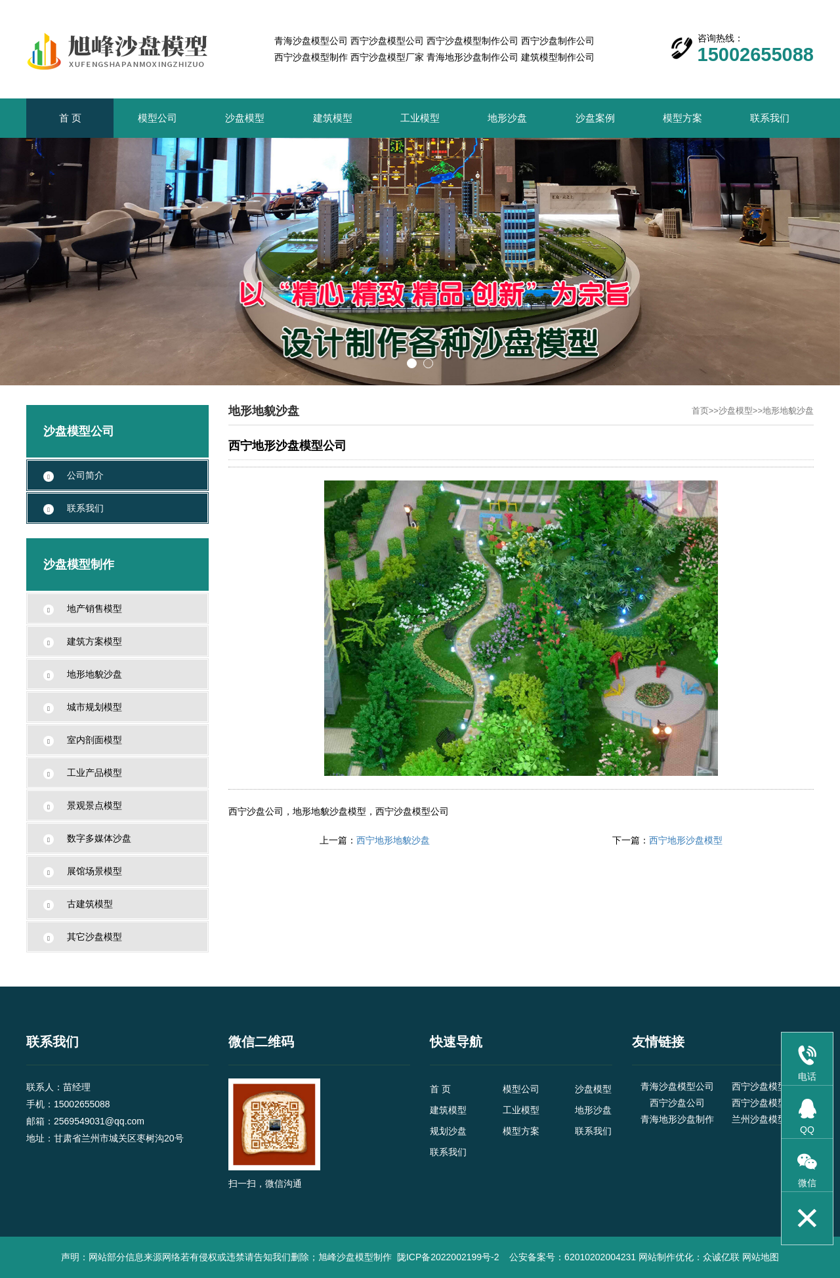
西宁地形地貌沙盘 (393, 840)
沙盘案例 (595, 117)
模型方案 (682, 117)
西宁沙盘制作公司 (558, 40)
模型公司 (157, 117)
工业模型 (420, 117)
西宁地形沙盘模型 (686, 840)
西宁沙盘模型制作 (311, 57)
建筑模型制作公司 (558, 57)
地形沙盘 (507, 117)
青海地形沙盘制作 (677, 1119)
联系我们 (769, 117)
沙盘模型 (244, 117)
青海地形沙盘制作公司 (472, 57)
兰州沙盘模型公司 (768, 1119)
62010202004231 (600, 1257)
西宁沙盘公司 (677, 1102)
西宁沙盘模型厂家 (387, 57)
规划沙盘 (448, 1131)
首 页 (70, 117)
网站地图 (760, 1257)
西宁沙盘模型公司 (387, 40)
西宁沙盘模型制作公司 (472, 40)
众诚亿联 (721, 1257)
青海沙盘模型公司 (311, 40)
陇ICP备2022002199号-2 (449, 1257)
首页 (700, 410)
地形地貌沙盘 (788, 410)
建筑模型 (332, 117)
